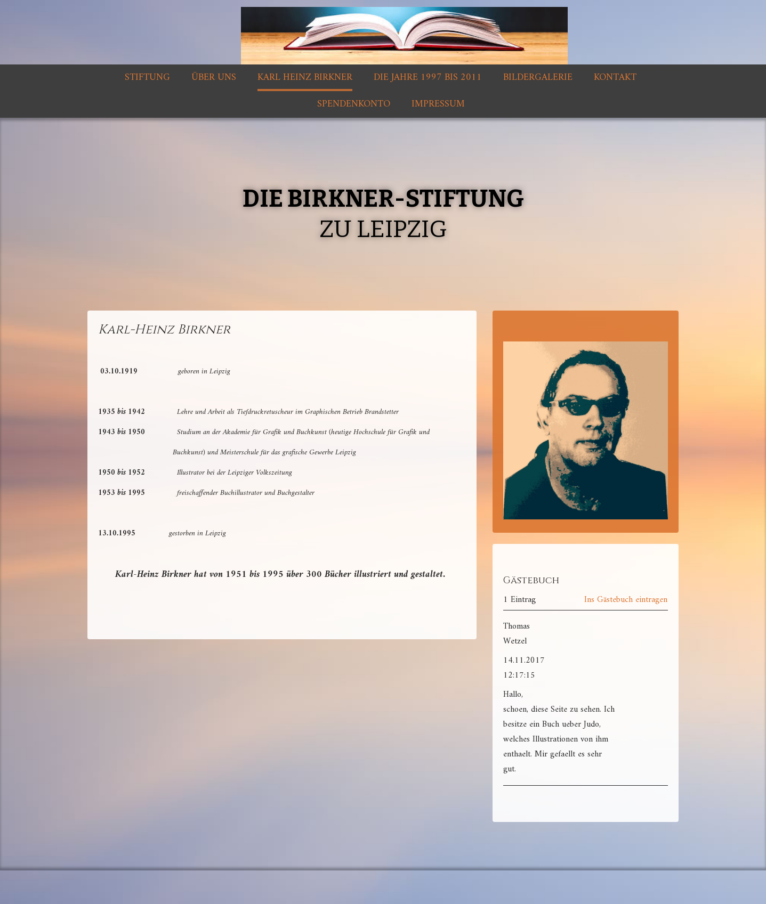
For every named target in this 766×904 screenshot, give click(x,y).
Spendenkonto (353, 104)
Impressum (438, 104)
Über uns (213, 77)
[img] (383, 32)
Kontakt (615, 77)
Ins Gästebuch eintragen (625, 599)
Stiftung (147, 77)
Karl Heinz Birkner (304, 77)
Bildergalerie (538, 77)
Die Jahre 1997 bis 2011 (428, 77)
